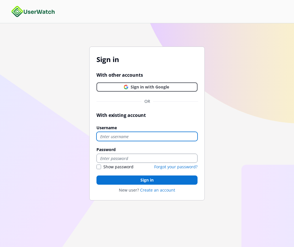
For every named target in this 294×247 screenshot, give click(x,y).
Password (106, 149)
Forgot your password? (176, 166)
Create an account (157, 190)
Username (106, 127)
